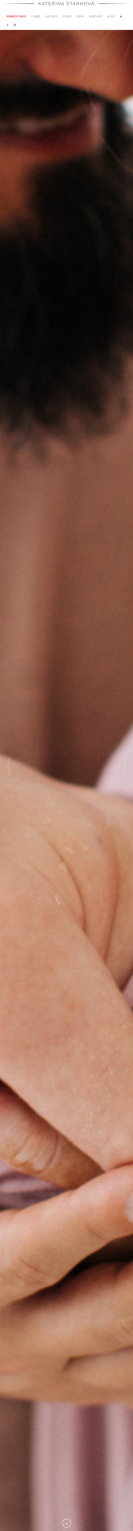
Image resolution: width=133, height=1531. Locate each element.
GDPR (80, 19)
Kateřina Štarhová (66, 6)
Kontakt (95, 19)
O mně (36, 19)
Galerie (52, 19)
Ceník (67, 19)
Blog (111, 19)
